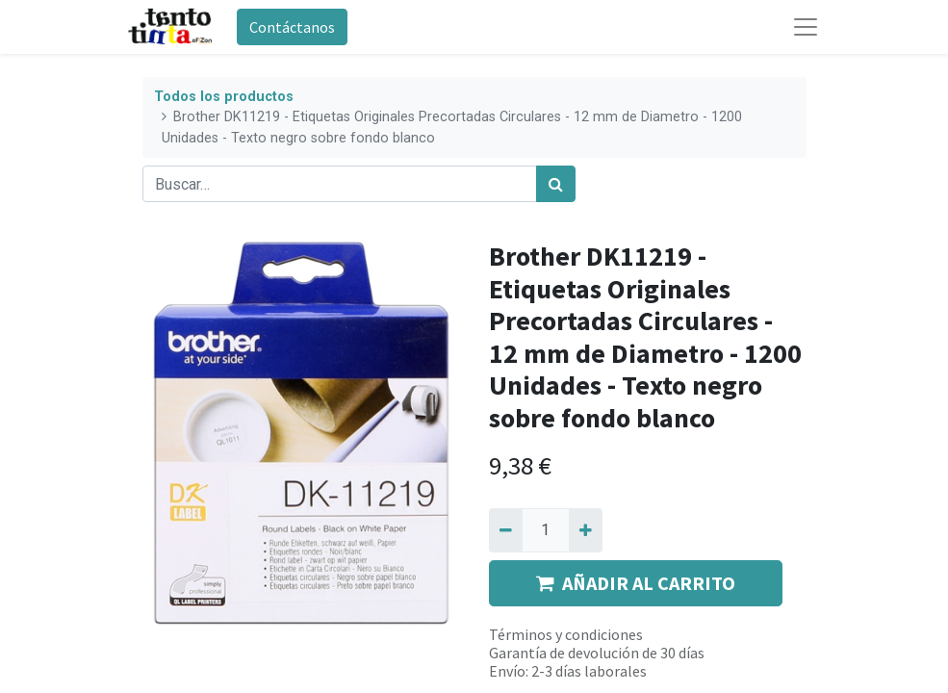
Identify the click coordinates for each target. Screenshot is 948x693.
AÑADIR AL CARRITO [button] (635, 583)
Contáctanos (292, 27)
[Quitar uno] (506, 530)
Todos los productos (224, 97)
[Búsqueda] (556, 184)
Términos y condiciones (566, 634)
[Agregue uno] (585, 530)
